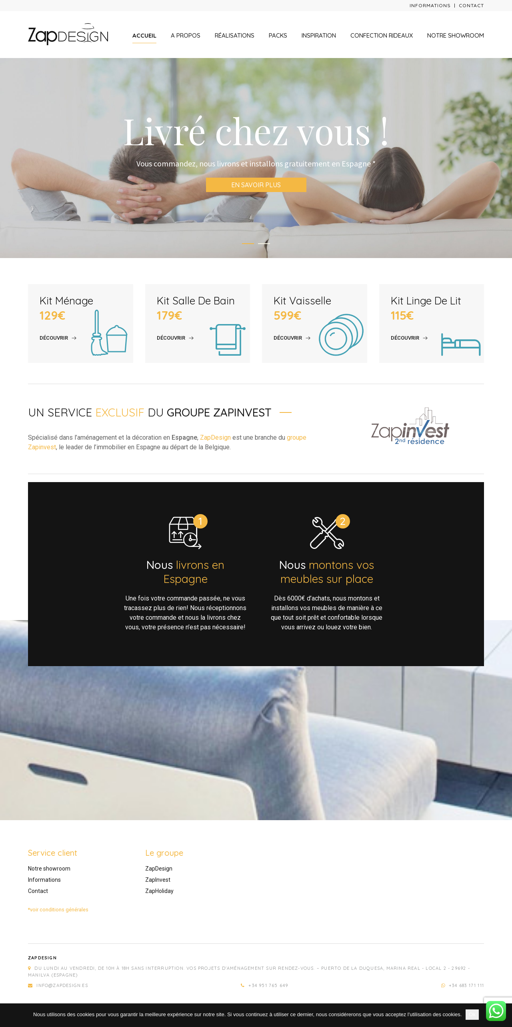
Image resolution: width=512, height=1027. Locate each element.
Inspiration (319, 35)
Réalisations (234, 35)
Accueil (144, 35)
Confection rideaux (381, 35)
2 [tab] (264, 243)
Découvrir (54, 338)
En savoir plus (256, 185)
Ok (472, 1014)
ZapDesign (215, 437)
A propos (185, 35)
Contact (471, 5)
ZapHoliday (159, 891)
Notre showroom (455, 35)
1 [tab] (248, 243)
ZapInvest (157, 880)
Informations (430, 5)
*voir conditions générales (58, 910)
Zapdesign (42, 958)
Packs (278, 35)
